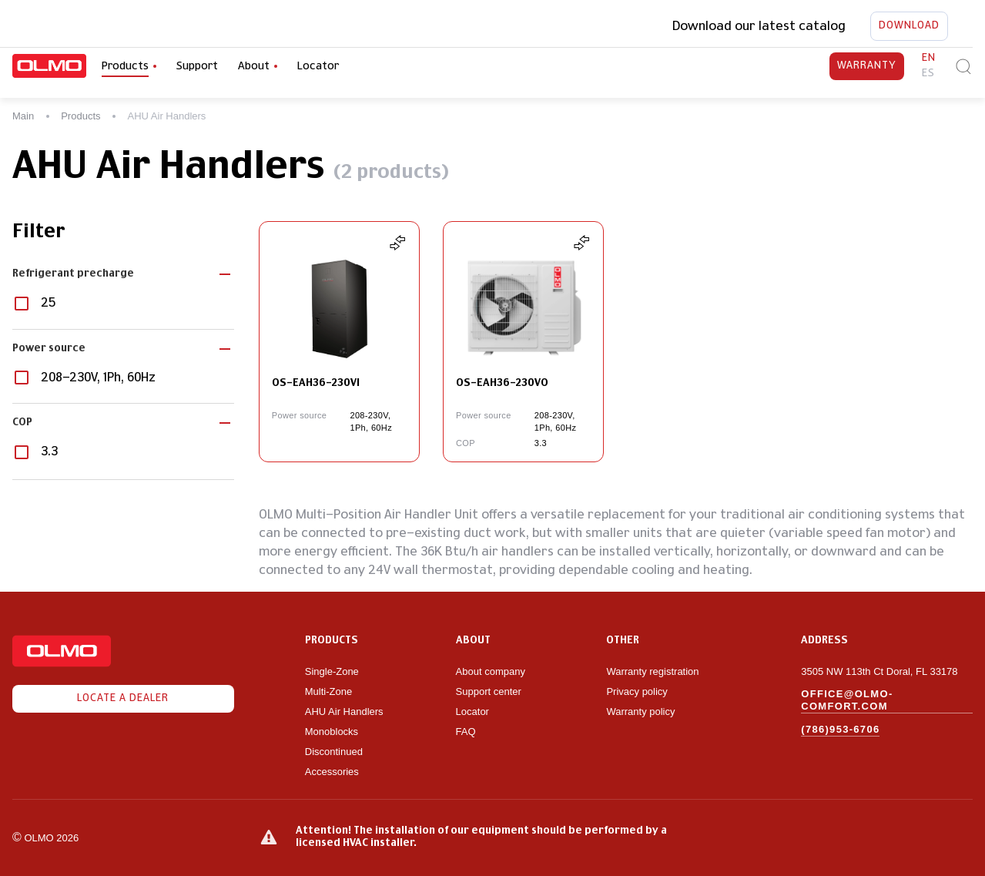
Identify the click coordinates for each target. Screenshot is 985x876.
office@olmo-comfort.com (847, 700)
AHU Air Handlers (344, 711)
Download (909, 26)
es (928, 74)
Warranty (866, 66)
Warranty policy (640, 711)
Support (197, 66)
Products (80, 116)
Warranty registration (654, 671)
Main (23, 116)
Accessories (332, 771)
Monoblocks (331, 731)
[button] (123, 274)
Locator (318, 66)
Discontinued (334, 751)
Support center (488, 691)
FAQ (466, 731)
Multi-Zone (328, 691)
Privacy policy (636, 691)
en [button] (929, 58)
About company (490, 671)
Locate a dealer (123, 699)
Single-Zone (332, 671)
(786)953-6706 (840, 729)
